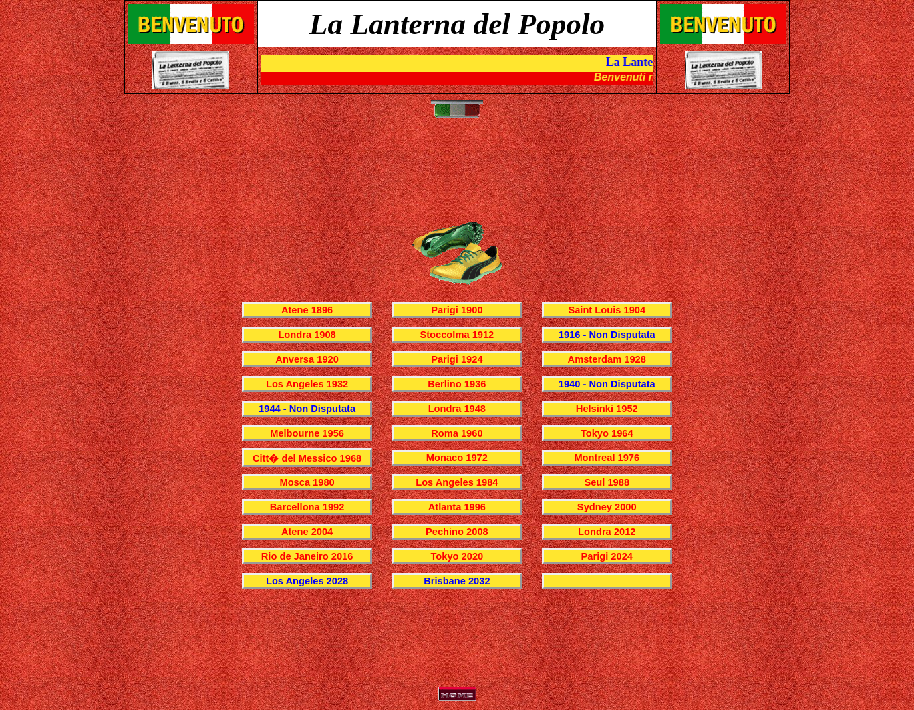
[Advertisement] (459, 177)
